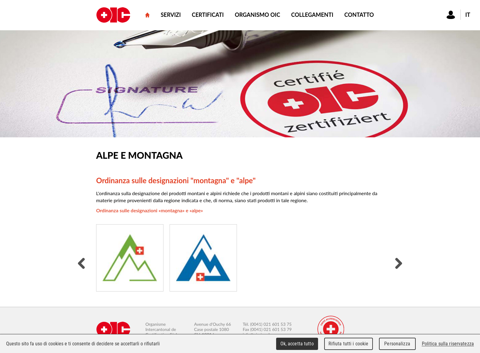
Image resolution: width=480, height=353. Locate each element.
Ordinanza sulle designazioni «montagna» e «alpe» (149, 210)
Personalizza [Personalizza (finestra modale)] (397, 344)
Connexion (451, 14)
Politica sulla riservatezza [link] (448, 344)
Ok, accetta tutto (297, 344)
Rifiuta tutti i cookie (348, 344)
